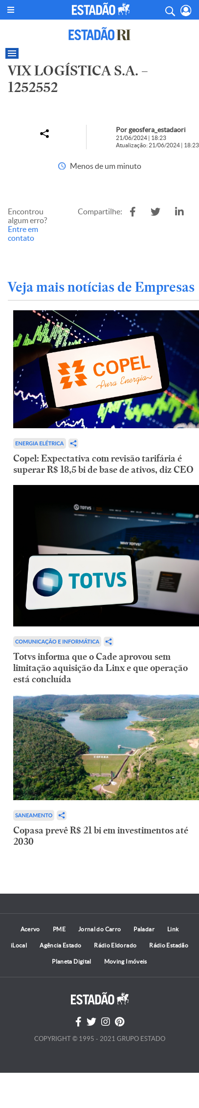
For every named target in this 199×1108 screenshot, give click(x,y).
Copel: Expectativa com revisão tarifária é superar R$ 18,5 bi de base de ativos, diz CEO (103, 464)
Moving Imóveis (125, 961)
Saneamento (33, 815)
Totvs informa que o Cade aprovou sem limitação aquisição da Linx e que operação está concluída (100, 668)
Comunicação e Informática (57, 641)
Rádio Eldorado (115, 945)
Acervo (30, 929)
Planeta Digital (71, 961)
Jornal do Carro (99, 929)
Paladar (144, 929)
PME (59, 929)
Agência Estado (60, 945)
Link (172, 929)
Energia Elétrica (39, 443)
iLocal (19, 945)
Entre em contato (23, 233)
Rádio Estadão (168, 945)
